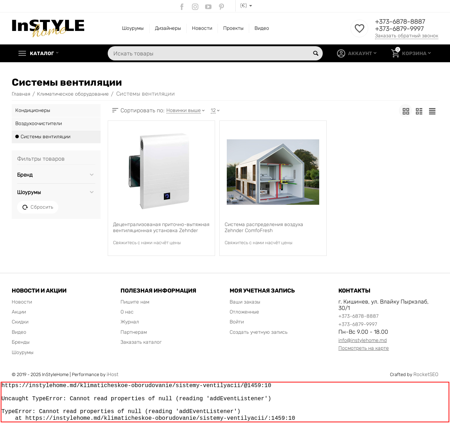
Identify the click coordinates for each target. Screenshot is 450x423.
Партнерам (133, 332)
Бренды (21, 342)
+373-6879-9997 (399, 28)
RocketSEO (425, 374)
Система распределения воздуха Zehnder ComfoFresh (264, 227)
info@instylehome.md (362, 340)
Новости (202, 28)
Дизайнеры (168, 28)
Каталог (42, 53)
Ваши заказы (245, 302)
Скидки (20, 322)
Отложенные (244, 312)
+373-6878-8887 (400, 21)
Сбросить (37, 207)
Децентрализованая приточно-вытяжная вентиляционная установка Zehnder (161, 227)
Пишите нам (134, 302)
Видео (262, 28)
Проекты (233, 28)
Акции (19, 312)
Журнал (129, 322)
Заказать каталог (141, 342)
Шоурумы (133, 28)
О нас (127, 312)
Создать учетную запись (259, 332)
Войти (237, 322)
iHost (112, 374)
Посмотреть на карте (363, 348)
